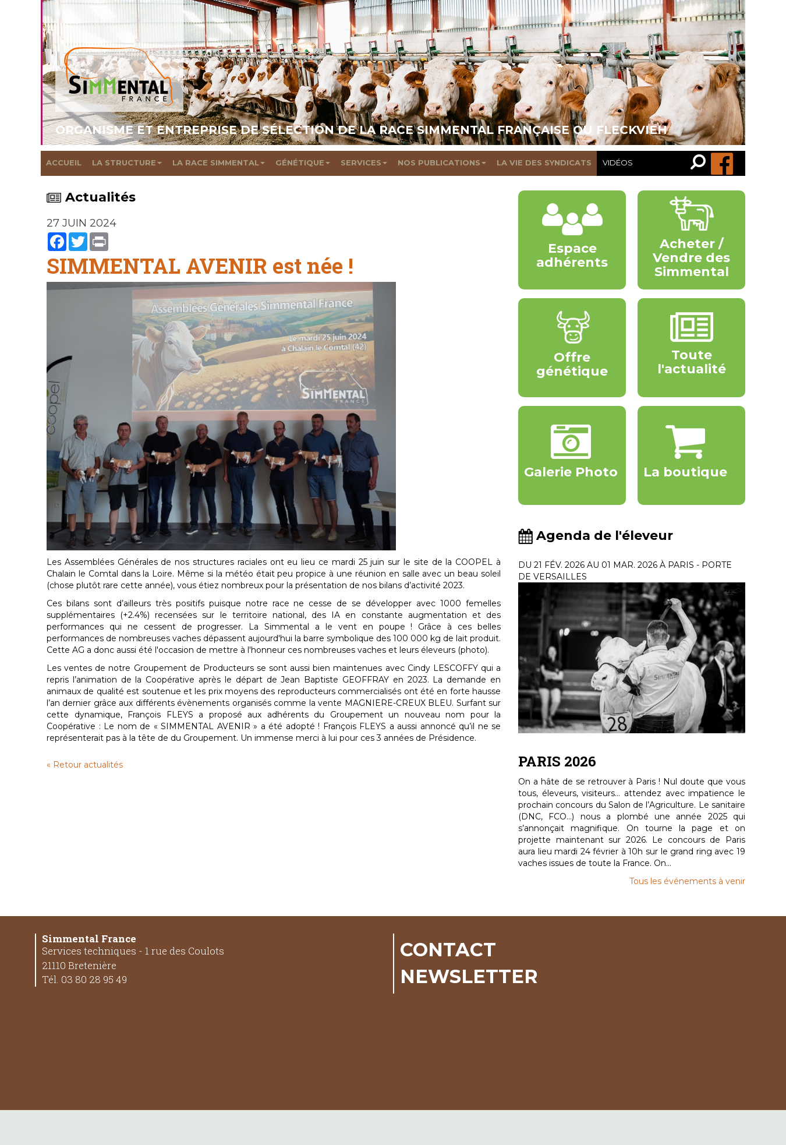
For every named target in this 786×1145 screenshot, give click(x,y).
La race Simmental (218, 162)
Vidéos (618, 162)
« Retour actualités (85, 764)
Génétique (302, 162)
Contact (448, 949)
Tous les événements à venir (687, 881)
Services (364, 162)
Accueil (64, 162)
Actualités (91, 197)
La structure (127, 162)
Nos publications (442, 162)
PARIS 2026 (557, 761)
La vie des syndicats (544, 162)
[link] (701, 163)
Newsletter (469, 976)
